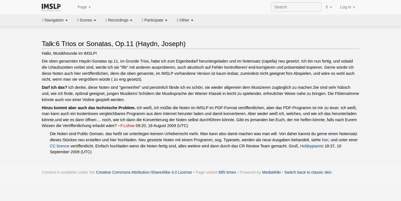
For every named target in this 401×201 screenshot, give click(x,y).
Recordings (119, 20)
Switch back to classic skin (308, 172)
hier (325, 140)
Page (81, 7)
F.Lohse (128, 125)
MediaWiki (271, 172)
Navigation (55, 20)
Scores (86, 20)
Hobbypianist (311, 146)
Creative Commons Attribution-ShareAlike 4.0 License (144, 172)
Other (185, 20)
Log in (347, 7)
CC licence (59, 146)
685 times (227, 172)
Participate (154, 20)
